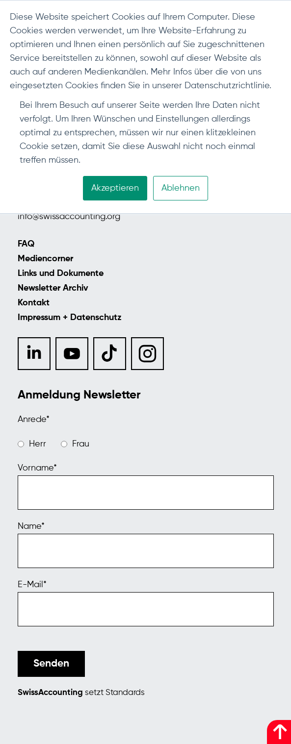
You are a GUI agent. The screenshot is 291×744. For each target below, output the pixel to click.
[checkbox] (146, 444)
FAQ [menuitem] (26, 244)
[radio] (32, 444)
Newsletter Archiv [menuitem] (53, 288)
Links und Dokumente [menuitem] (61, 273)
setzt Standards (81, 693)
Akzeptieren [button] (115, 188)
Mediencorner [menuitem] (45, 258)
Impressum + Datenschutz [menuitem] (70, 317)
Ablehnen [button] (180, 188)
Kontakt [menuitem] (34, 302)
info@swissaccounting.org (69, 216)
